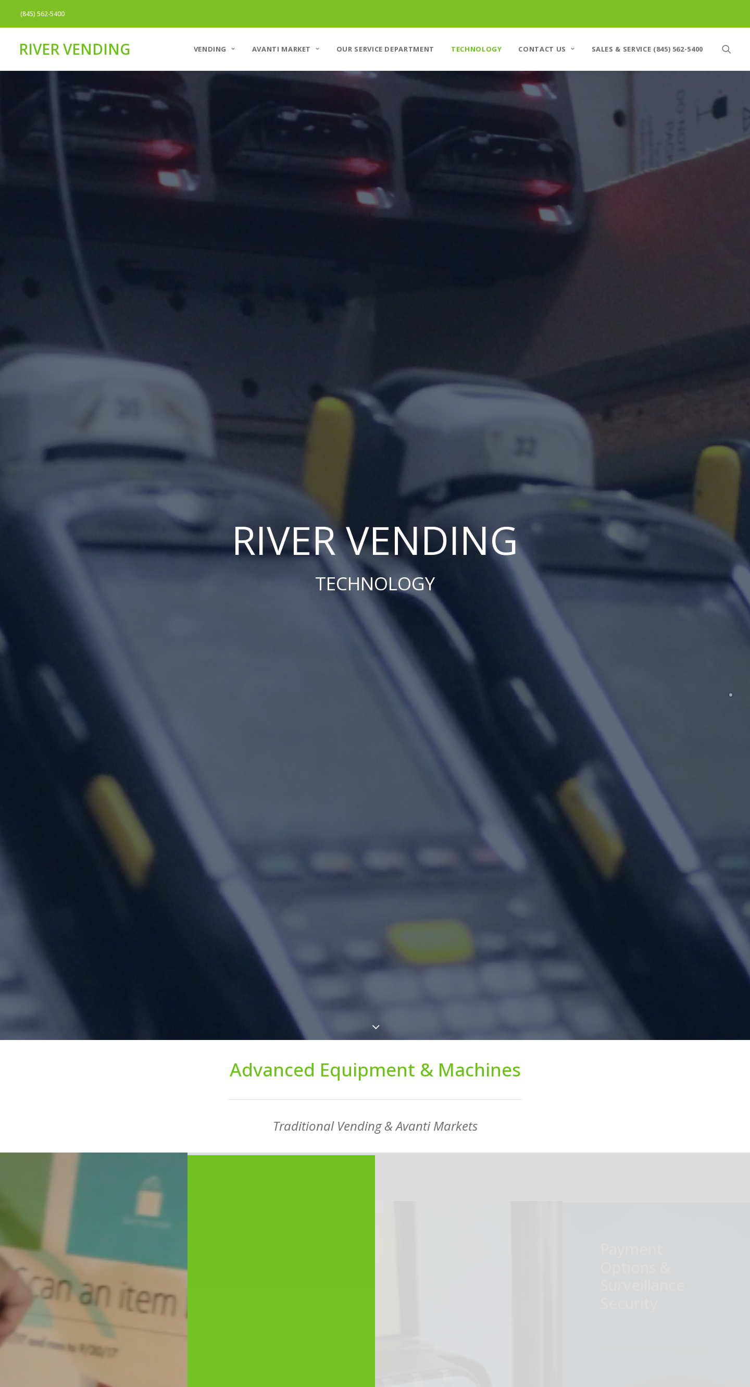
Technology (476, 49)
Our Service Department (385, 49)
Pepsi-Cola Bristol (557, 1211)
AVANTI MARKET (286, 49)
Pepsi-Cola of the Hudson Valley (437, 1211)
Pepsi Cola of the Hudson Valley (292, 1211)
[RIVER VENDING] (74, 49)
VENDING (214, 49)
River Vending (256, 1283)
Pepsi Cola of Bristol (268, 1235)
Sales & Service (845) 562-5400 (648, 49)
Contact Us (546, 49)
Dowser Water (257, 1259)
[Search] (726, 49)
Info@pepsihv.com (411, 1323)
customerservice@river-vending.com (593, 1317)
